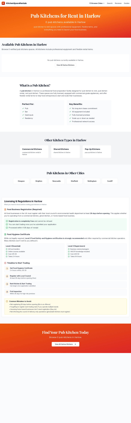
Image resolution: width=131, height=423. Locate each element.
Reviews (118, 3)
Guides (126, 3)
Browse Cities (97, 3)
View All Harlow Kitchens (65, 65)
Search (109, 3)
